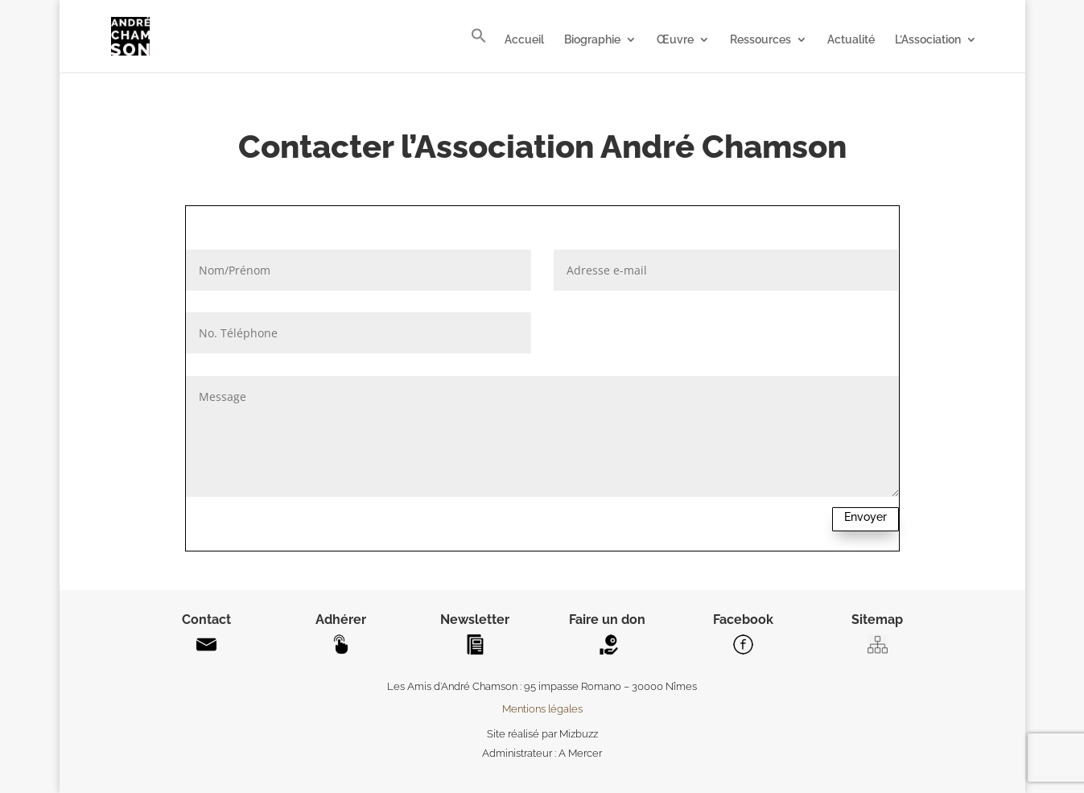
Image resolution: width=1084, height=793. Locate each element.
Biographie (592, 40)
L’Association (928, 40)
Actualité (851, 40)
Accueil (524, 40)
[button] (479, 49)
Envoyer (865, 516)
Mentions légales (542, 709)
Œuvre (675, 40)
